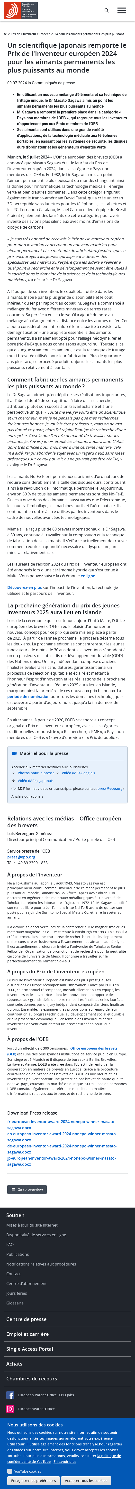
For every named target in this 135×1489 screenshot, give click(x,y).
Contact (13, 1273)
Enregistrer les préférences (33, 1480)
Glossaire (15, 1303)
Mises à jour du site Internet (32, 1225)
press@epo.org (110, 788)
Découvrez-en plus (24, 587)
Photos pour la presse (36, 773)
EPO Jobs (66, 1395)
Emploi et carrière (27, 1334)
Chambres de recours (31, 1378)
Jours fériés (16, 1293)
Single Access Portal (29, 1349)
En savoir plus (65, 1461)
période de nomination (28, 696)
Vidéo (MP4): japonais (36, 780)
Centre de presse (26, 1319)
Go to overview (30, 1189)
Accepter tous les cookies (86, 1480)
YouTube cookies (27, 1471)
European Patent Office (37, 1395)
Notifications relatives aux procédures (41, 1264)
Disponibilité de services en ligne (36, 1235)
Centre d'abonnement (26, 1283)
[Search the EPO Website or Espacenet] (106, 10)
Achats (14, 1363)
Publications (17, 1254)
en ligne (88, 575)
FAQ (10, 1244)
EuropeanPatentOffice (36, 1408)
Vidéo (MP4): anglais (78, 773)
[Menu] (121, 10)
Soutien (15, 1215)
